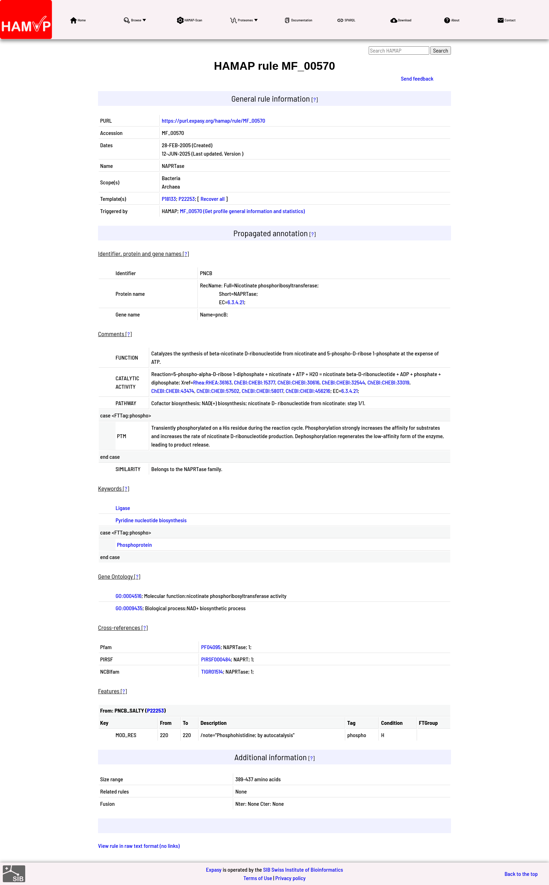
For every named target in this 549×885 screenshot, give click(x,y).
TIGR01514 (212, 671)
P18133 (169, 198)
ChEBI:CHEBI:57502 (217, 390)
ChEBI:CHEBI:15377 (254, 382)
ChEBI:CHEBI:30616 (299, 382)
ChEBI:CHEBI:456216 (308, 390)
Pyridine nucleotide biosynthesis (151, 520)
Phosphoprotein (134, 544)
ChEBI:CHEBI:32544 (343, 382)
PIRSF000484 (216, 659)
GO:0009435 (129, 608)
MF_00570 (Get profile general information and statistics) (242, 210)
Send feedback (417, 78)
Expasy (213, 869)
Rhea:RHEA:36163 (212, 382)
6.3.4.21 (236, 302)
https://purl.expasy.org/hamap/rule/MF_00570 (213, 120)
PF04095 (210, 647)
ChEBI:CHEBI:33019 (388, 382)
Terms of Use (257, 877)
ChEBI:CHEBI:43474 (172, 390)
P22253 (187, 198)
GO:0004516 (128, 595)
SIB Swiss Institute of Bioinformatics (303, 869)
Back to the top (521, 873)
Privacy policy (290, 877)
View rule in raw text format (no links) (139, 845)
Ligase (123, 507)
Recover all (213, 198)
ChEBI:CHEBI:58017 (262, 390)
